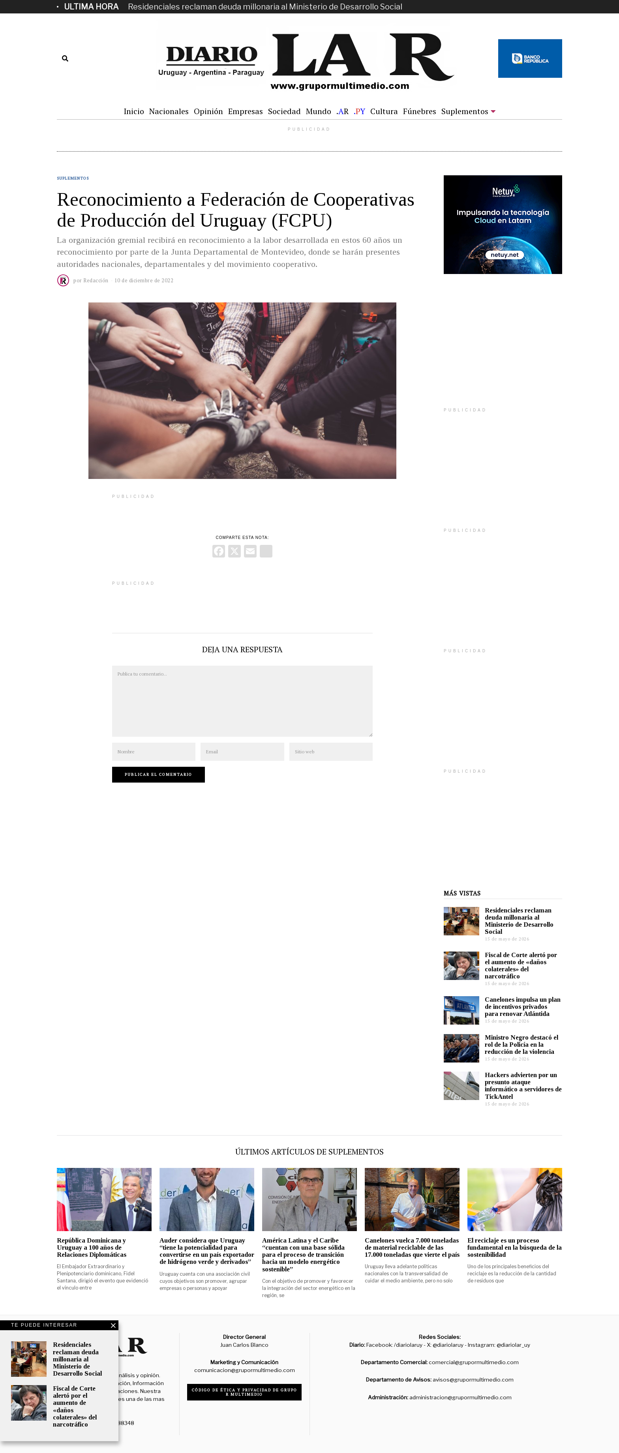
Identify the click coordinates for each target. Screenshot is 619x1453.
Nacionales (169, 111)
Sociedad (284, 111)
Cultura (384, 111)
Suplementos (464, 111)
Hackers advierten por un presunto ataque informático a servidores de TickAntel (523, 1085)
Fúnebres (419, 111)
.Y (359, 111)
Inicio (134, 111)
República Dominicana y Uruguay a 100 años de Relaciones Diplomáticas (91, 1247)
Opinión (208, 111)
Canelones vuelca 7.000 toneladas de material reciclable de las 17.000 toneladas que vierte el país (412, 1247)
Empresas (245, 111)
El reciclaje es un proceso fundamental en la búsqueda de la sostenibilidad (514, 1247)
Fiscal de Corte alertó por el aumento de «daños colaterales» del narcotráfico (521, 965)
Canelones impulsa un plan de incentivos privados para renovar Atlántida (523, 1006)
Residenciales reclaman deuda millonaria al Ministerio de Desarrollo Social (265, 6)
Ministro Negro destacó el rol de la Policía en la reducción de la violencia (521, 1044)
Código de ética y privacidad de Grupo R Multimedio (244, 1392)
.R (342, 111)
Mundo (318, 111)
